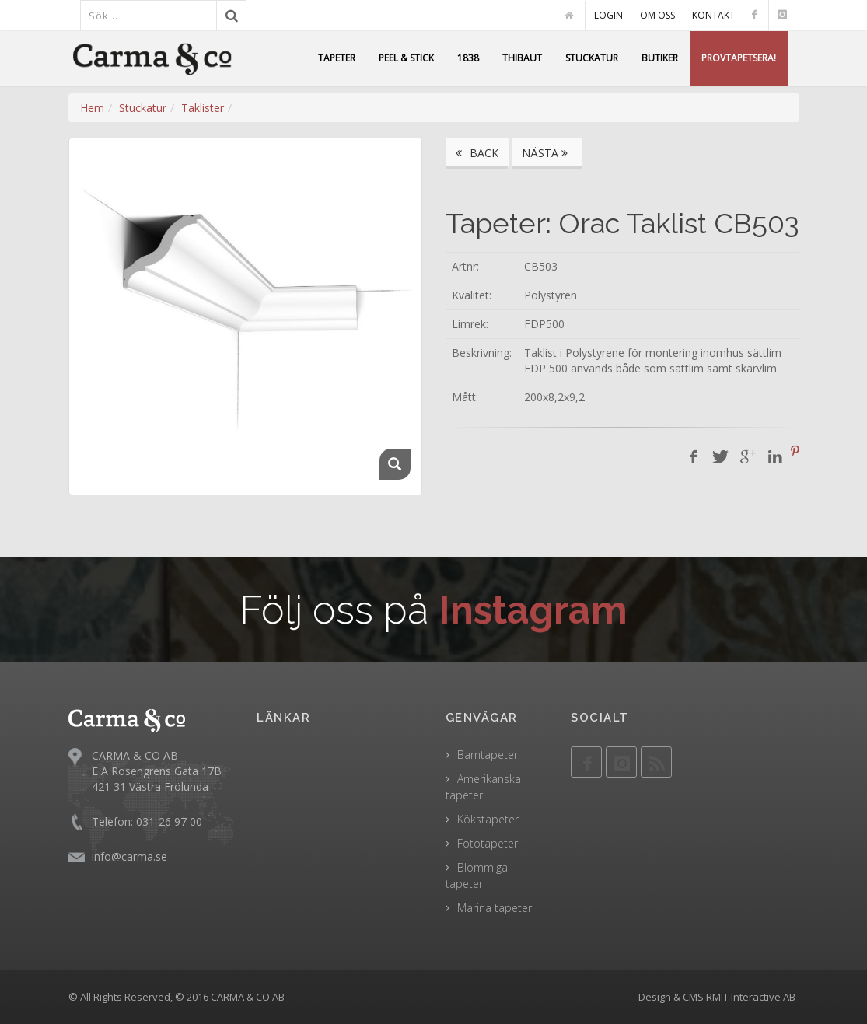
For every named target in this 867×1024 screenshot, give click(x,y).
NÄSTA (547, 152)
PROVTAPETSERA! (738, 58)
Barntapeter (487, 754)
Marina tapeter (494, 907)
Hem (92, 107)
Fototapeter (487, 843)
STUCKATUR (591, 58)
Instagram (533, 610)
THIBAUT (522, 58)
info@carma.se (129, 856)
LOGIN (608, 15)
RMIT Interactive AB (750, 997)
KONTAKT (713, 15)
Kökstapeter (488, 819)
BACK (477, 152)
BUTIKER (660, 58)
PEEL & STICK (406, 58)
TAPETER (336, 58)
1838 (468, 58)
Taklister (202, 107)
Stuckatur (142, 107)
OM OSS (657, 15)
